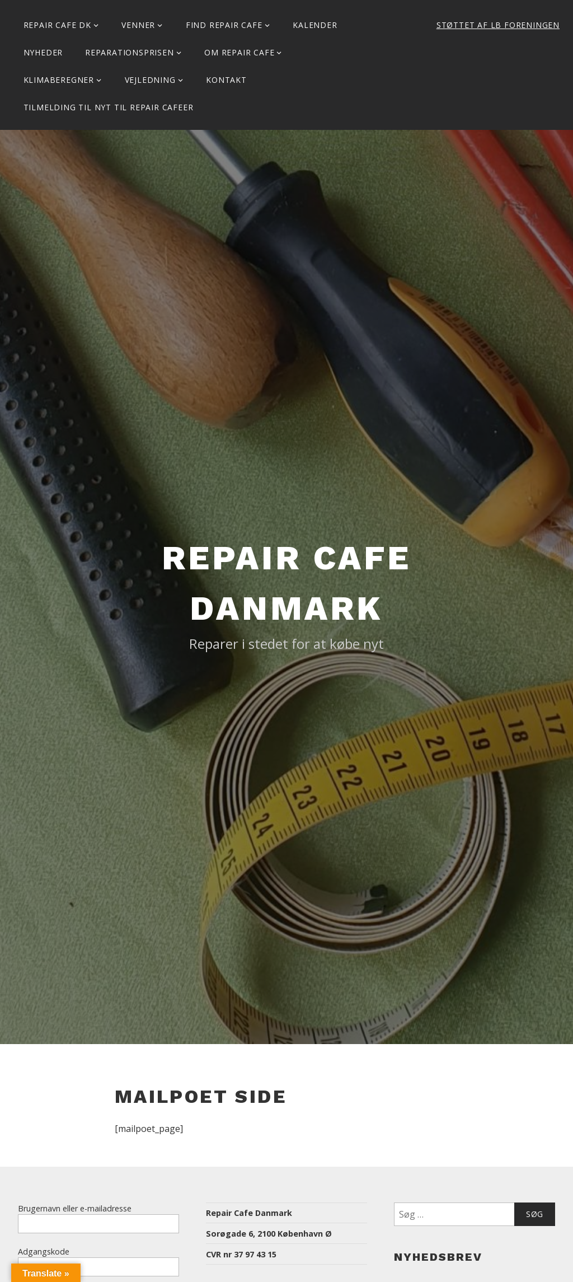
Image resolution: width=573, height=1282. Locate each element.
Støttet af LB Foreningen (498, 25)
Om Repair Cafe (239, 52)
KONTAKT (226, 79)
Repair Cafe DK (57, 25)
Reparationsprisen (129, 52)
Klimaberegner (59, 79)
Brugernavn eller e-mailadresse (74, 1208)
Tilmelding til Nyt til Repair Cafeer (109, 107)
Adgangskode (43, 1251)
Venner (138, 25)
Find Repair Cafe (224, 25)
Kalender (315, 25)
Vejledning (150, 79)
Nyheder (43, 52)
